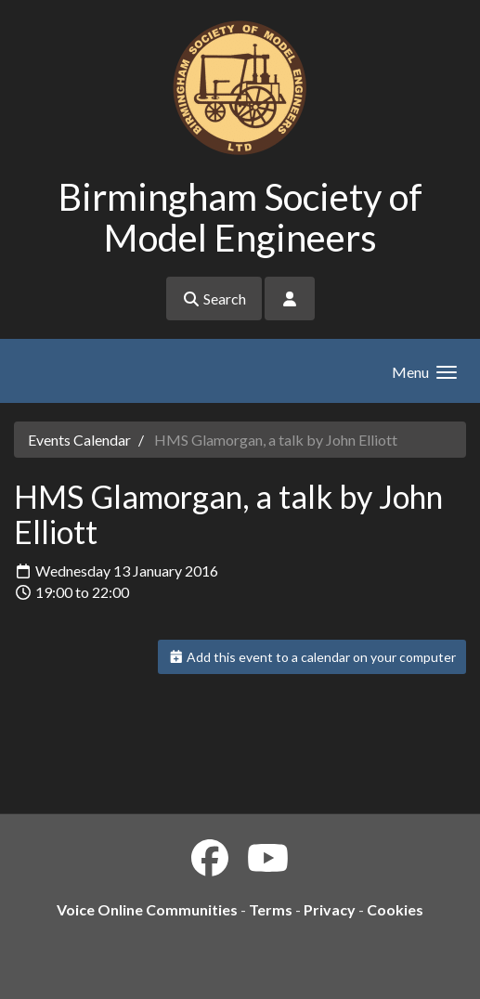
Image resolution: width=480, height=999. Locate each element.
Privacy (330, 909)
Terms (270, 909)
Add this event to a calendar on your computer (312, 657)
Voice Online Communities (147, 909)
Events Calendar (79, 439)
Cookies (395, 909)
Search (214, 298)
